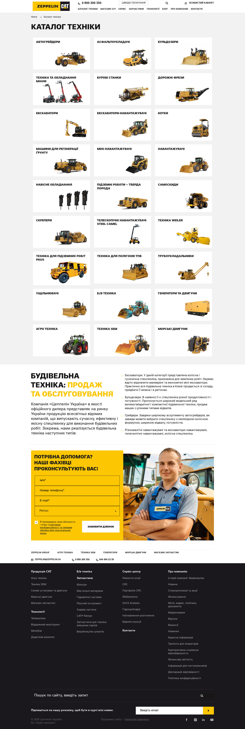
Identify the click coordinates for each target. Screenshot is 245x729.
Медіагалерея (176, 613)
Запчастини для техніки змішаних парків (91, 624)
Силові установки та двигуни (49, 591)
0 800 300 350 (91, 3)
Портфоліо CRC (131, 591)
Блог (165, 9)
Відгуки (172, 619)
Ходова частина (86, 610)
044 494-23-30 (106, 560)
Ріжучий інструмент (89, 603)
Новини (173, 584)
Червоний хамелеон (136, 719)
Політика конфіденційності (184, 678)
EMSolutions (130, 597)
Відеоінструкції (131, 622)
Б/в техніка (84, 572)
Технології (153, 9)
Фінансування (177, 597)
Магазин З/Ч (108, 9)
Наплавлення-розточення (138, 616)
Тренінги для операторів (183, 644)
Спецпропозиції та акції (182, 591)
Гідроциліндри (131, 609)
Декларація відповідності (183, 672)
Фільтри (82, 585)
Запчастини (136, 9)
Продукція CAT (41, 572)
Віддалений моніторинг (45, 625)
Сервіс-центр (131, 572)
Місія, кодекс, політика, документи (182, 605)
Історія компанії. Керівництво (186, 578)
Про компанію (179, 9)
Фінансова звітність (180, 660)
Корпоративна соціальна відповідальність (183, 652)
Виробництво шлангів (90, 632)
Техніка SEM (88, 553)
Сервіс (122, 9)
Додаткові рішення (42, 637)
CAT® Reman (84, 616)
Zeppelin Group (40, 553)
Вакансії (173, 625)
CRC (125, 584)
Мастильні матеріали (90, 591)
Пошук (166, 3)
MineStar (36, 631)
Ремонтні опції (131, 578)
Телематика (38, 618)
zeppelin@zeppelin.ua (48, 560)
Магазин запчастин (166, 553)
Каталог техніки (88, 9)
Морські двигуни (135, 553)
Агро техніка (65, 553)
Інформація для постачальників (187, 666)
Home (34, 17)
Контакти (196, 9)
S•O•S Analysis (131, 603)
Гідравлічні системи (89, 597)
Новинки (173, 631)
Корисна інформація (180, 638)
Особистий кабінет (201, 3)
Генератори (110, 553)
